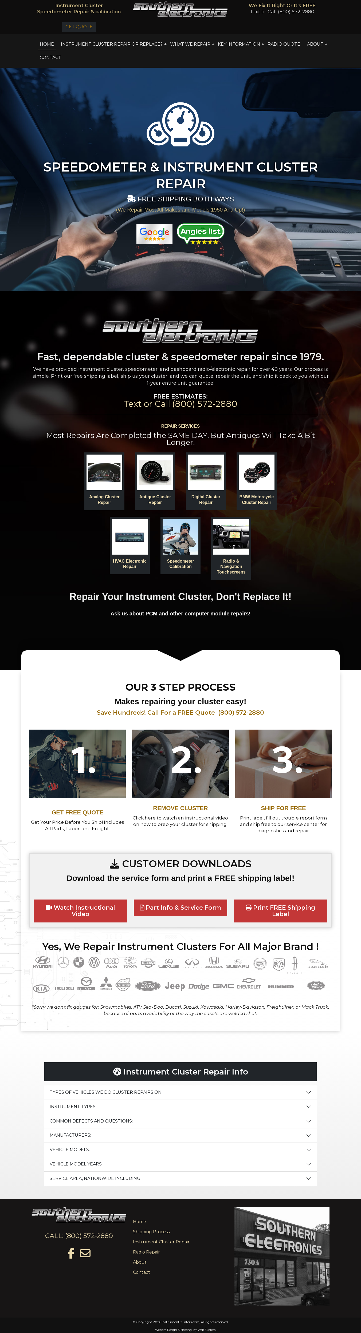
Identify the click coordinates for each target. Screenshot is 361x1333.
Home (139, 1221)
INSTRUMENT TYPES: (73, 1106)
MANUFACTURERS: (70, 1135)
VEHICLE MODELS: (70, 1149)
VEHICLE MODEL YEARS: (76, 1164)
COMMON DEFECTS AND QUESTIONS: (91, 1121)
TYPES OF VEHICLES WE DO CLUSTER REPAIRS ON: (106, 1092)
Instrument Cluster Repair (161, 1241)
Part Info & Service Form (180, 907)
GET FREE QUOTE (77, 812)
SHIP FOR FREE (283, 808)
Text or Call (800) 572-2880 (282, 12)
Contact (141, 1272)
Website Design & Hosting (173, 1330)
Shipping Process (151, 1231)
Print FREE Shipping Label (280, 911)
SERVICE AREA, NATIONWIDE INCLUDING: (95, 1178)
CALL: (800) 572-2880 (79, 1236)
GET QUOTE (79, 26)
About (140, 1262)
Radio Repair (146, 1252)
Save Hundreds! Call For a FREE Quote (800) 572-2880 (180, 712)
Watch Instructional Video (80, 911)
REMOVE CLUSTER (180, 808)
